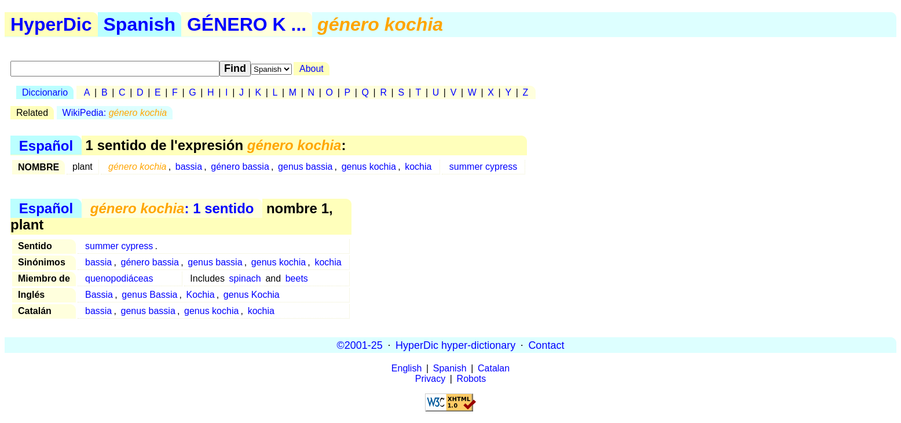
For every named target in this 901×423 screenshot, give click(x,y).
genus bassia (305, 167)
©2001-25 (360, 345)
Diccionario (45, 92)
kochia (418, 167)
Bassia (99, 295)
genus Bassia (149, 295)
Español (46, 145)
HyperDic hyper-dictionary (455, 345)
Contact (546, 345)
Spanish (139, 24)
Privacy (430, 379)
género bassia (240, 167)
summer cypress (483, 167)
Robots (471, 379)
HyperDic (51, 24)
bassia (188, 167)
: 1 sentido (172, 208)
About (311, 69)
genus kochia (369, 167)
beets (296, 278)
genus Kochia (252, 295)
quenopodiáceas (119, 278)
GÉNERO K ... (246, 24)
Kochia (200, 295)
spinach (245, 278)
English (406, 368)
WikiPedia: (115, 113)
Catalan (494, 368)
